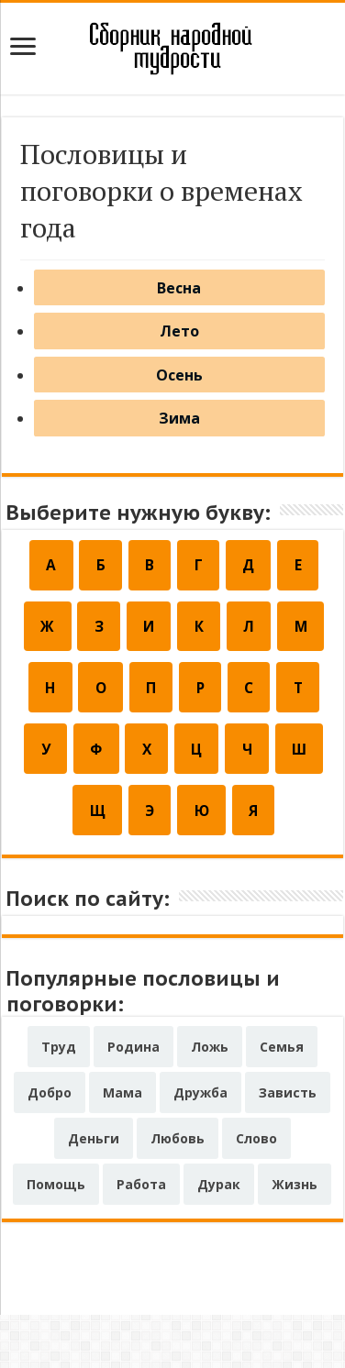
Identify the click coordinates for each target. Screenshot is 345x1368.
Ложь (209, 1100)
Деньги (93, 1191)
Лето (179, 346)
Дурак (218, 1237)
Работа (141, 1237)
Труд (58, 1100)
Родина (133, 1100)
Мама (122, 1145)
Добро (50, 1145)
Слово (256, 1191)
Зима (179, 452)
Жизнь (294, 1237)
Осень (179, 399)
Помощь (56, 1237)
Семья (282, 1100)
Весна (179, 292)
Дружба (200, 1145)
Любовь (177, 1191)
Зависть (288, 1145)
